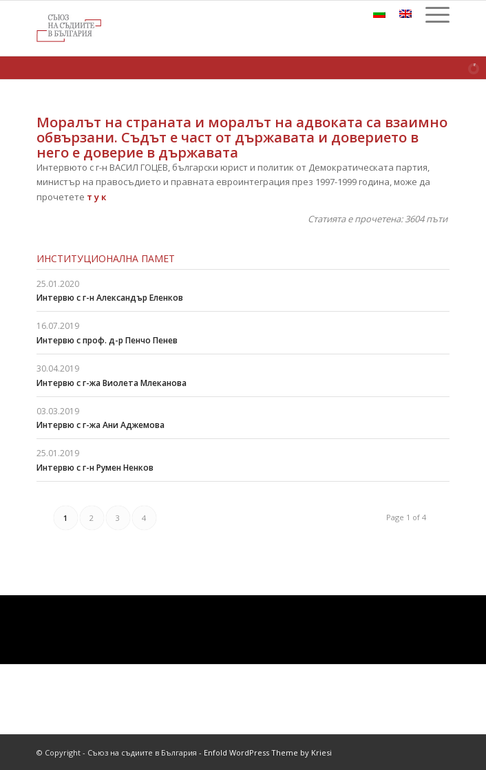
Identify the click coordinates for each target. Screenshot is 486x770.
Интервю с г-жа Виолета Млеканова (111, 383)
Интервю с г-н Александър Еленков (109, 297)
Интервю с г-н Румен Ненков (95, 467)
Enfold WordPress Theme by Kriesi (268, 752)
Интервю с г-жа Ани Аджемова (100, 425)
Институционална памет (105, 258)
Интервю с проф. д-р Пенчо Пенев (107, 340)
